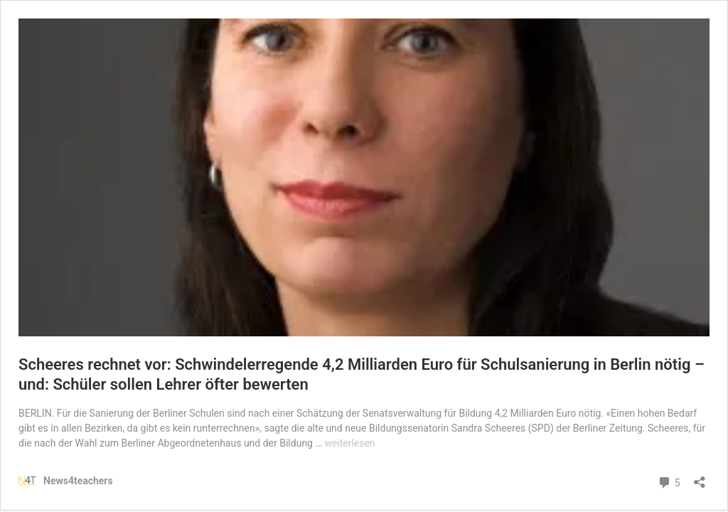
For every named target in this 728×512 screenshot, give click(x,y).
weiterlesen (349, 443)
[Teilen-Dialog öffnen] (700, 477)
